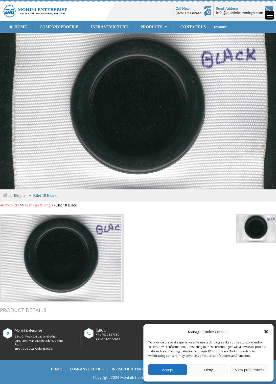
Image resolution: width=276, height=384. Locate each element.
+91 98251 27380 (107, 334)
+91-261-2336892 (108, 339)
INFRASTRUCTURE (109, 27)
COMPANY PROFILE (59, 27)
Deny (208, 370)
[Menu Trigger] (269, 15)
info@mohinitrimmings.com (239, 13)
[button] (266, 331)
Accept (167, 370)
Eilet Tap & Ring (37, 205)
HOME (20, 27)
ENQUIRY (220, 26)
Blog (17, 195)
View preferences (249, 370)
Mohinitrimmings (134, 377)
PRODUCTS (151, 27)
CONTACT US (193, 27)
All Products (9, 205)
